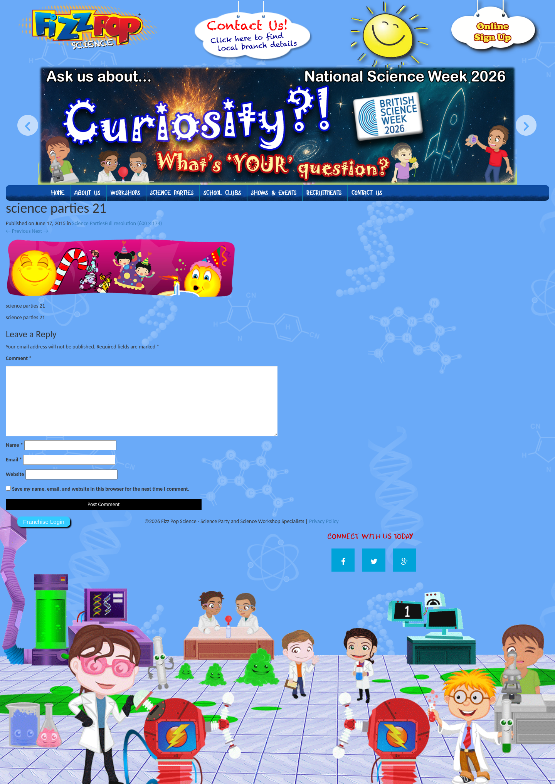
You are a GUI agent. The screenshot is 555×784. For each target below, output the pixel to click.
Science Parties (171, 193)
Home (57, 193)
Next (40, 231)
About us (87, 193)
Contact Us (367, 193)
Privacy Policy (324, 521)
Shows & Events (273, 193)
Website (15, 474)
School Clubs (222, 193)
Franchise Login (43, 521)
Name (14, 445)
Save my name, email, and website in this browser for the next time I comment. (100, 489)
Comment (19, 358)
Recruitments (323, 193)
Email (14, 459)
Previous (18, 231)
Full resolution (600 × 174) (133, 223)
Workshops (125, 193)
